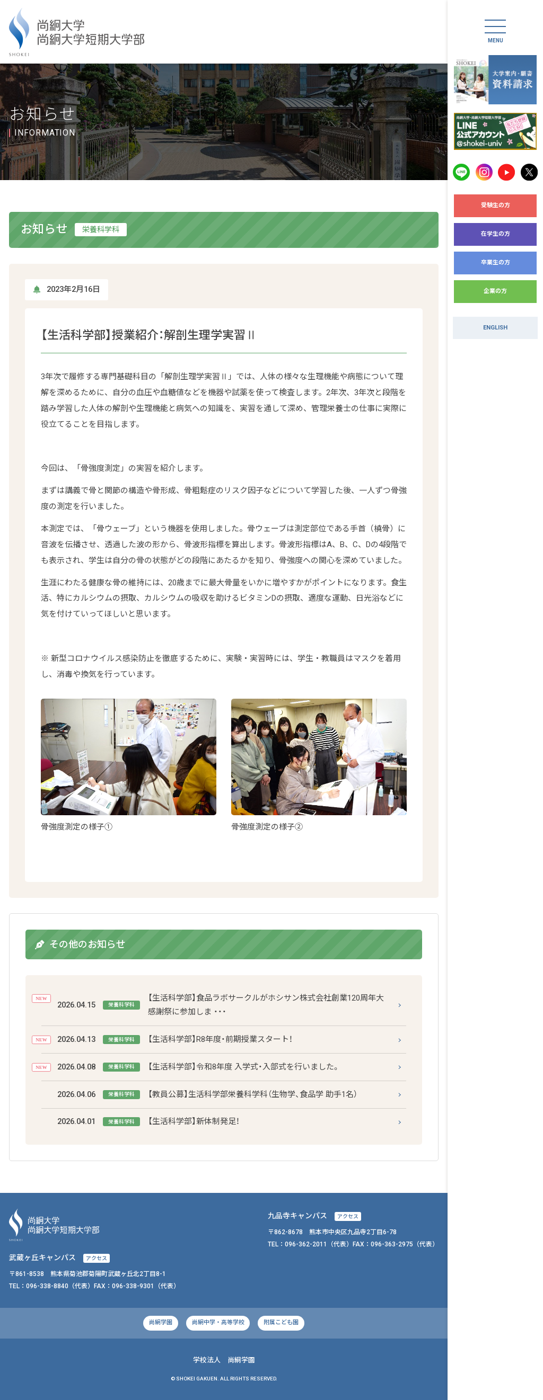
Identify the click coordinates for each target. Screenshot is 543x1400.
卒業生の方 (495, 262)
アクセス (347, 1216)
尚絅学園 (160, 1322)
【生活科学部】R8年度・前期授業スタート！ (175, 1039)
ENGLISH (495, 327)
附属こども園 (281, 1322)
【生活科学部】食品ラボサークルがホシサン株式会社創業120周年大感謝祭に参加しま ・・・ (220, 1005)
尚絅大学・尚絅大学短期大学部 (76, 32)
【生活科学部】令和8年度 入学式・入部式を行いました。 (198, 1067)
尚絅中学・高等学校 (218, 1322)
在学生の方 (495, 233)
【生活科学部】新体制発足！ (148, 1121)
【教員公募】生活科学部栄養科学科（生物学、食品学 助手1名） (207, 1094)
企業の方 (495, 291)
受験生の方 (495, 205)
